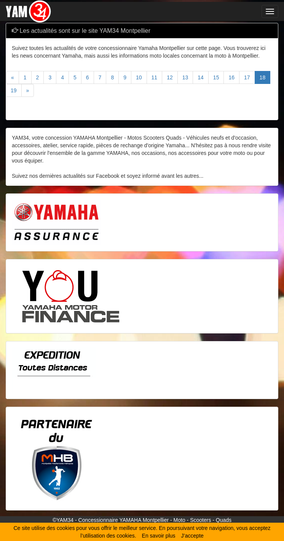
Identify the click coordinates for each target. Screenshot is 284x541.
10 (139, 77)
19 (14, 90)
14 (201, 77)
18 (263, 77)
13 (185, 77)
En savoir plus (159, 536)
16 (231, 77)
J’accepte (192, 536)
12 (170, 77)
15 (216, 77)
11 (155, 77)
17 (247, 77)
